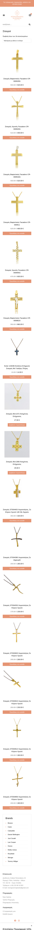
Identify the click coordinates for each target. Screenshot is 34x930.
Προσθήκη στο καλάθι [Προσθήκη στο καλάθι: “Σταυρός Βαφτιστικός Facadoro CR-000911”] (17, 233)
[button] (3, 15)
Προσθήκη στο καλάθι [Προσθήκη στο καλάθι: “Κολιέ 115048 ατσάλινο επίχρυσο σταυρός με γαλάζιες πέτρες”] (17, 377)
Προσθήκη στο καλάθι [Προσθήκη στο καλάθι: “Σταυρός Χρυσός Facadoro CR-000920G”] (17, 138)
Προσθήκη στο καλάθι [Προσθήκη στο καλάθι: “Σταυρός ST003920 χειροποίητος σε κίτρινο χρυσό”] (17, 664)
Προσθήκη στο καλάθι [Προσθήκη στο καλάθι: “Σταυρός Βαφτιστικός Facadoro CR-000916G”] (17, 185)
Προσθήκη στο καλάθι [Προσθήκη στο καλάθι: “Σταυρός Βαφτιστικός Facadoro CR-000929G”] (17, 90)
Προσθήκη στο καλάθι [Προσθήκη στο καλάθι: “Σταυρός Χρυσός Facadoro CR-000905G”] (17, 281)
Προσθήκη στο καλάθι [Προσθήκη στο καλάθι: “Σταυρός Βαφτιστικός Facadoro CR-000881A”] (17, 329)
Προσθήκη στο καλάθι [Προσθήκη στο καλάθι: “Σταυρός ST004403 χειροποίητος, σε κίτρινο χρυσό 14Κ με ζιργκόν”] (17, 521)
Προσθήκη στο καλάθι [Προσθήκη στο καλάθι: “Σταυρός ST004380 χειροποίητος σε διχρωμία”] (17, 568)
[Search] (29, 24)
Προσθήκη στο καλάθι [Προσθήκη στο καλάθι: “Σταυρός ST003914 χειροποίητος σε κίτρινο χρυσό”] (17, 760)
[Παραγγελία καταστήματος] (17, 40)
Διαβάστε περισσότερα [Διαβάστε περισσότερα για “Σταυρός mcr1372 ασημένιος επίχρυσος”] (17, 425)
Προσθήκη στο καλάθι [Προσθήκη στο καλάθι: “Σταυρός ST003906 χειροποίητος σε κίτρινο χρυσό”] (17, 808)
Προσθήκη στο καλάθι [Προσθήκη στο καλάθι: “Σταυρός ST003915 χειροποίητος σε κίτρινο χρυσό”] (17, 712)
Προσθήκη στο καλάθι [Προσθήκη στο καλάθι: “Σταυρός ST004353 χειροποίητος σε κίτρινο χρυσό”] (17, 616)
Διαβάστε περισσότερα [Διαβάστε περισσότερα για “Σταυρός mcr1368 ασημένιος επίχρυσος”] (17, 473)
